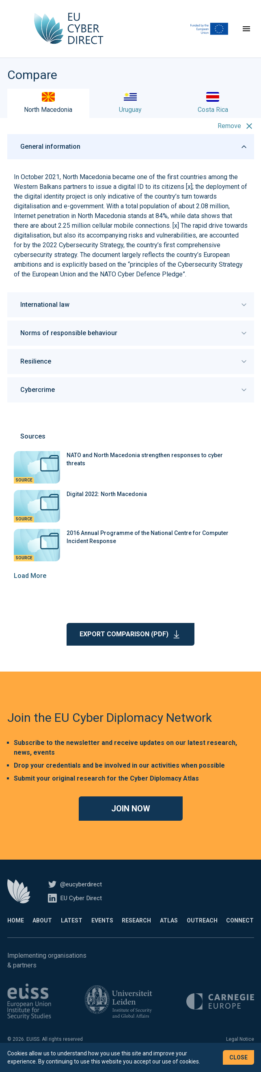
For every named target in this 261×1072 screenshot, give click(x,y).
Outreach (202, 930)
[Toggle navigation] (246, 34)
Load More (30, 586)
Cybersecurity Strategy (91, 255)
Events (102, 930)
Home (15, 930)
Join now (130, 819)
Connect (240, 930)
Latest (71, 930)
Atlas (169, 930)
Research (136, 930)
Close (238, 1057)
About (42, 930)
